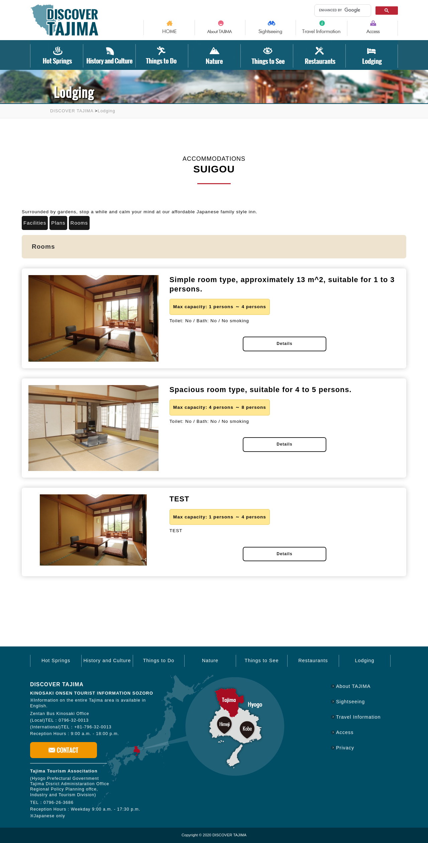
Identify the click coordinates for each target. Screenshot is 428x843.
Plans (58, 223)
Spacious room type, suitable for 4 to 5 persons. (261, 389)
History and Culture (107, 660)
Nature (210, 660)
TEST (180, 499)
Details (284, 343)
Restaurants (313, 660)
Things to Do (159, 660)
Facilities (34, 223)
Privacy (345, 747)
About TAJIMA (353, 686)
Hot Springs (55, 660)
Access (344, 732)
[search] (341, 10)
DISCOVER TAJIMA (71, 110)
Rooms (79, 223)
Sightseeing (350, 701)
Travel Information (358, 717)
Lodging (106, 110)
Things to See (262, 660)
